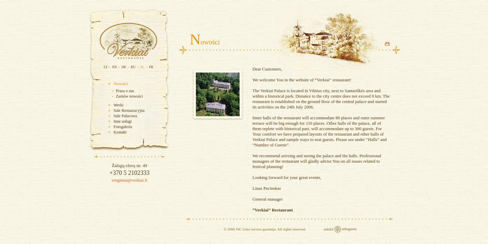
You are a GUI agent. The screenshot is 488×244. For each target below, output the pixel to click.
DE (124, 67)
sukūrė (329, 229)
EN (114, 67)
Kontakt (120, 132)
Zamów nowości (129, 96)
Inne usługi (123, 121)
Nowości (121, 83)
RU (133, 67)
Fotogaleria (123, 126)
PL (142, 67)
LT (105, 67)
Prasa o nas (125, 90)
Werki (118, 105)
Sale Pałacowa (125, 116)
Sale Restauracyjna (129, 110)
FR (151, 67)
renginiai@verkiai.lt (129, 180)
